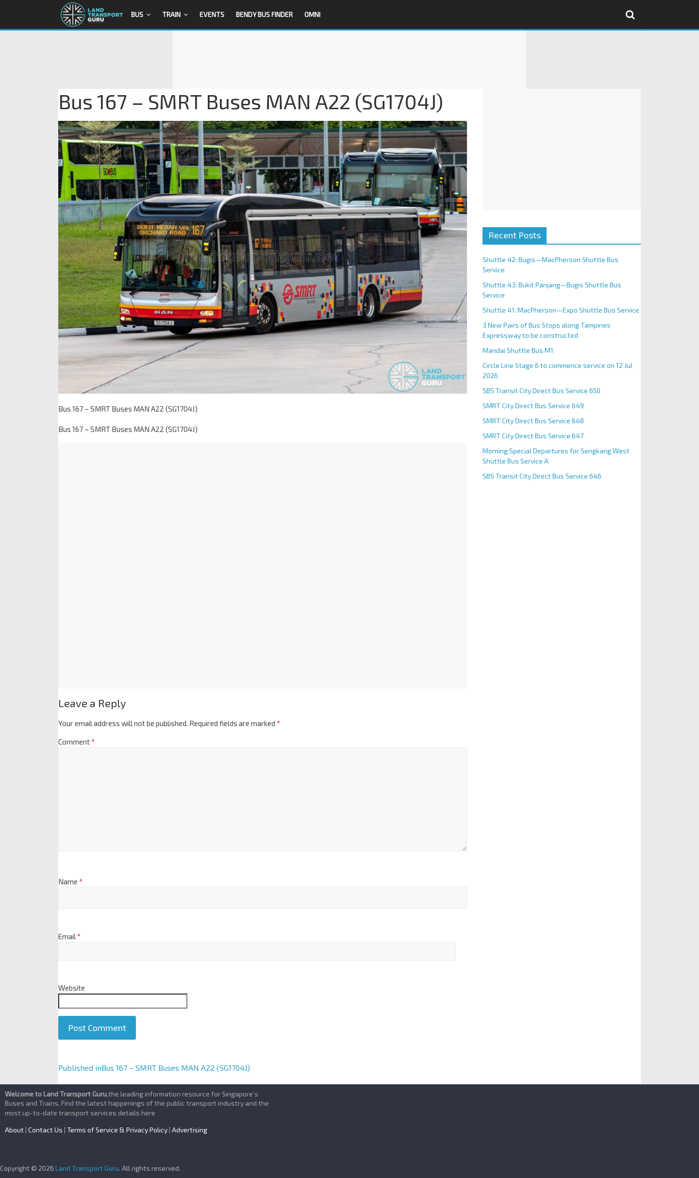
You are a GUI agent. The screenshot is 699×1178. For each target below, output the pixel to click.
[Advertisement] (349, 60)
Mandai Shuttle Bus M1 (518, 350)
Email (69, 936)
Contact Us (45, 1130)
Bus (137, 14)
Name (70, 881)
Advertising (189, 1130)
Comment (76, 741)
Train (171, 14)
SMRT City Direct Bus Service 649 (533, 405)
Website (71, 987)
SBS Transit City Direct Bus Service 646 (542, 476)
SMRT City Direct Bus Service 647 (533, 435)
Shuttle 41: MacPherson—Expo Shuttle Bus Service (561, 310)
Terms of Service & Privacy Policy (117, 1130)
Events (212, 14)
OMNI (312, 14)
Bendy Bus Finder (264, 14)
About (14, 1130)
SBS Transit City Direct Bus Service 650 (541, 390)
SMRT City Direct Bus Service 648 (533, 420)
